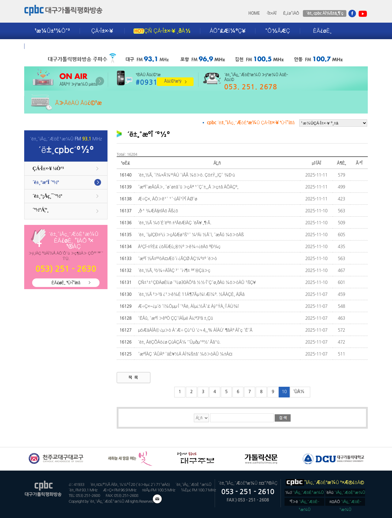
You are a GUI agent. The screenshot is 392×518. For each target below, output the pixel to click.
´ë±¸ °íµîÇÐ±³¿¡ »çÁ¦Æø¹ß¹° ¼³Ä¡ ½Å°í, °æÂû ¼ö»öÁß (190, 235)
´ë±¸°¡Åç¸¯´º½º (47, 196)
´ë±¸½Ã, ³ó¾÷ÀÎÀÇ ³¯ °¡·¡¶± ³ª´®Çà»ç (174, 270)
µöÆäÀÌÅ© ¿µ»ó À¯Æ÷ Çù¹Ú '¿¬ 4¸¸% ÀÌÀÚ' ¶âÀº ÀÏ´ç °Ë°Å (195, 330)
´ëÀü (345, 492)
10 (284, 391)
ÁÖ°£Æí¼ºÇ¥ (228, 31)
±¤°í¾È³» (48, 46)
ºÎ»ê (304, 503)
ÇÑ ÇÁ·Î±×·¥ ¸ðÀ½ (162, 31)
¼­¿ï (304, 492)
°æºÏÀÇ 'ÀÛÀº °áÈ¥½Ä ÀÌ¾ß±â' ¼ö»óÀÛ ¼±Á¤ (185, 354)
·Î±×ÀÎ (271, 13)
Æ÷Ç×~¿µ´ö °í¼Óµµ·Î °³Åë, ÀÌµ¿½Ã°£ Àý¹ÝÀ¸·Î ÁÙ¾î (188, 306)
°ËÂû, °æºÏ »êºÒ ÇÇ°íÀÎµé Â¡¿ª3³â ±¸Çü (175, 318)
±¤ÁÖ (345, 503)
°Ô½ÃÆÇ (277, 31)
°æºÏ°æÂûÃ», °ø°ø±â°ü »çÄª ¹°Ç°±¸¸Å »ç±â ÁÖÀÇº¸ (188, 187)
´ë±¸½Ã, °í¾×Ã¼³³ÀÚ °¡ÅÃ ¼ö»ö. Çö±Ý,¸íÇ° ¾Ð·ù (186, 175)
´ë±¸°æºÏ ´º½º (45, 182)
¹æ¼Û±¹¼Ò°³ (52, 31)
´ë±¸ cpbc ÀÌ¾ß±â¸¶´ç (324, 13)
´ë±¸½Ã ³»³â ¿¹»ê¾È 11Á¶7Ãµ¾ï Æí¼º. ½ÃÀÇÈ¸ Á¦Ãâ (191, 294)
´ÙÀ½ (298, 391)
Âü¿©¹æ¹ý (172, 81)
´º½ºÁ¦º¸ (40, 210)
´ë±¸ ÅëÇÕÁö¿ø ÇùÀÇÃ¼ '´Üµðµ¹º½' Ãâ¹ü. (179, 342)
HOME (254, 13)
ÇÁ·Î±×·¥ (102, 31)
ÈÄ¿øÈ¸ (322, 31)
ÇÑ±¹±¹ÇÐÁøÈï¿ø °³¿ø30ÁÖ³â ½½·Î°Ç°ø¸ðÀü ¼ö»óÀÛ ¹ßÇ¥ (196, 282)
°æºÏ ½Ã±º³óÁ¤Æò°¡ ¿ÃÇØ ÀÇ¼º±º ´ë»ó (177, 258)
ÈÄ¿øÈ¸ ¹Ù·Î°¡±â (65, 283)
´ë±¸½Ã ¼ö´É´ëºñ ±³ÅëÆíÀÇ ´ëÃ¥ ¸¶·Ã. (174, 223)
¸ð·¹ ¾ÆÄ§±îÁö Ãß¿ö (158, 211)
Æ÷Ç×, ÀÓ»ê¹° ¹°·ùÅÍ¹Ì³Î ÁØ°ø (167, 199)
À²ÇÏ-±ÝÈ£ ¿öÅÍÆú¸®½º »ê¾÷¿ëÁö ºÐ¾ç (179, 246)
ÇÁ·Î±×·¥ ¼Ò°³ (48, 168)
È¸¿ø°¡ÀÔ (291, 13)
